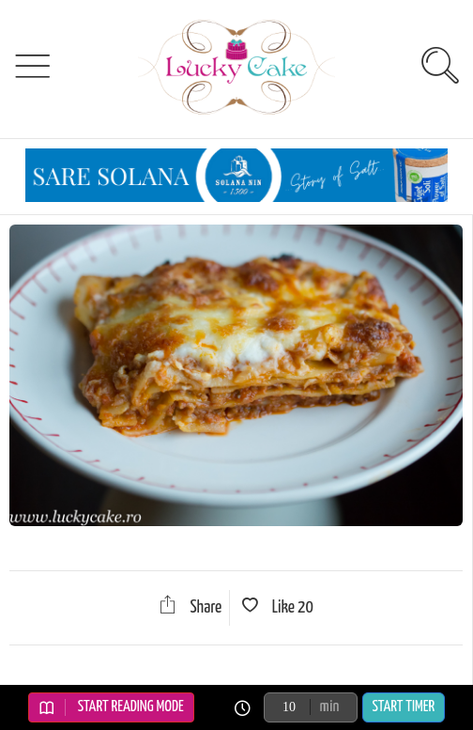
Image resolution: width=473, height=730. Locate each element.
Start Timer (404, 707)
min (330, 707)
